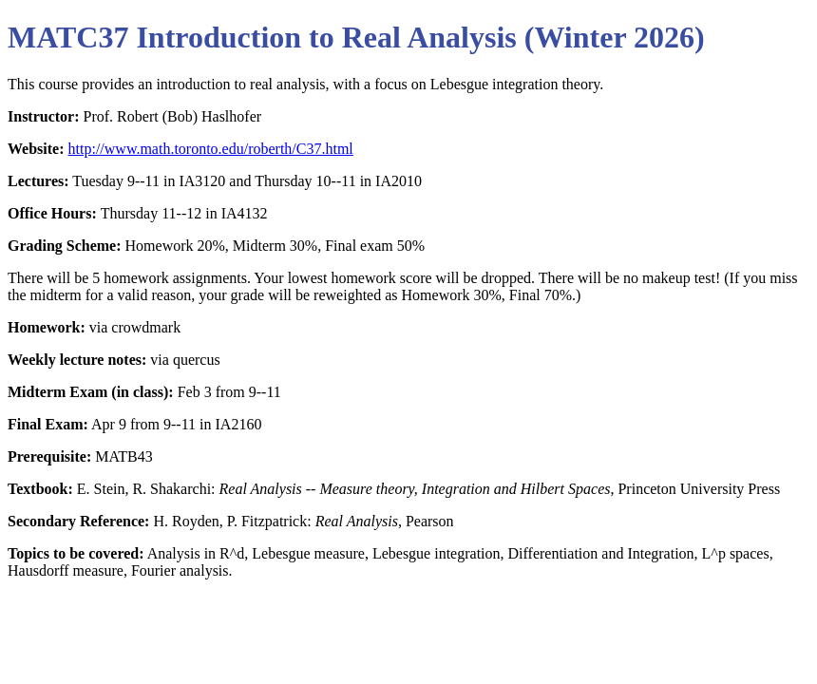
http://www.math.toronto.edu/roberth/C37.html (210, 149)
